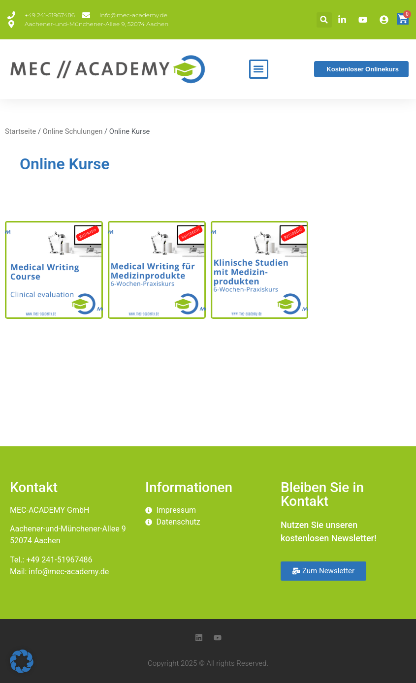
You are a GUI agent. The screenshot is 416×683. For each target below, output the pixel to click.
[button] (324, 20)
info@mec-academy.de (69, 571)
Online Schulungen (73, 131)
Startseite (20, 131)
